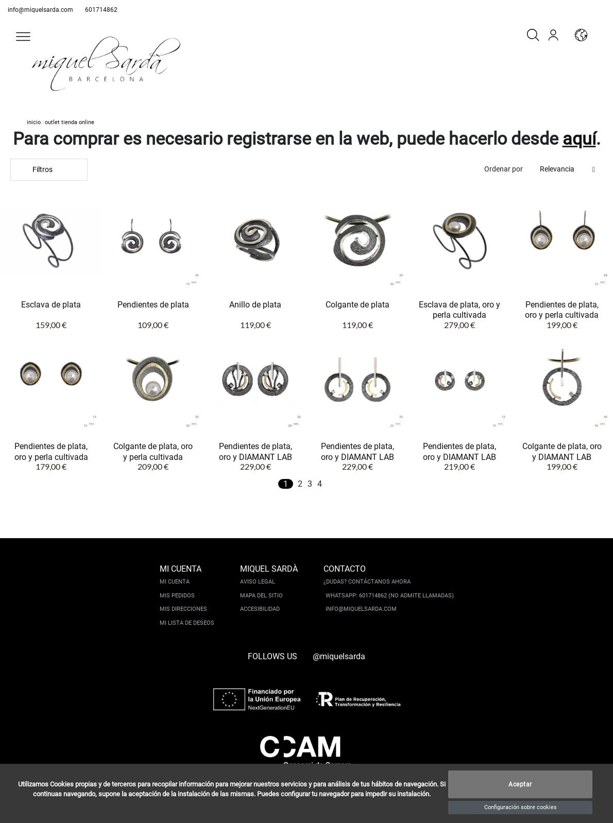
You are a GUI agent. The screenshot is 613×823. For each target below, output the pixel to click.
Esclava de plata (51, 305)
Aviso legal (257, 581)
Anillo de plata (255, 305)
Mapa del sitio (261, 595)
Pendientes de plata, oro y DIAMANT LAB (255, 451)
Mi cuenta (175, 581)
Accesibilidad (260, 609)
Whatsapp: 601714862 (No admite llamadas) (390, 595)
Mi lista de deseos (187, 623)
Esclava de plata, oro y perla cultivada (459, 310)
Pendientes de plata (153, 305)
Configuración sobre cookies (520, 807)
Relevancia (557, 169)
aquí (579, 138)
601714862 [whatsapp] (101, 9)
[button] (23, 36)
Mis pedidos (177, 595)
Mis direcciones (183, 609)
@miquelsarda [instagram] (339, 656)
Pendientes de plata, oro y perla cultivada (562, 310)
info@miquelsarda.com (40, 9)
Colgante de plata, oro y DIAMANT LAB (562, 451)
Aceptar (520, 784)
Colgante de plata (357, 305)
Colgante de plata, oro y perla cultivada (153, 451)
